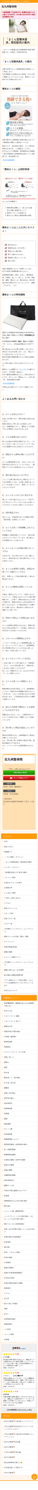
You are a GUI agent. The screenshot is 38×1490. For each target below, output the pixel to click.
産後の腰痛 (8, 1170)
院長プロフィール (10, 908)
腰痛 (5, 1119)
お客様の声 (8, 888)
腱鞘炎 (6, 1088)
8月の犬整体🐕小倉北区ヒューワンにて (18, 1421)
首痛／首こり (9, 1057)
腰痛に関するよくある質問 (14, 970)
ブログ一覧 (8, 924)
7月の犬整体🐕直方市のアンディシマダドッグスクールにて (18, 1428)
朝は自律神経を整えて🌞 (13, 1462)
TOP (5, 841)
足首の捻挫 (8, 1257)
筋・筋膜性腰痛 (10, 1149)
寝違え (6, 1062)
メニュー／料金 (10, 877)
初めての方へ (9, 847)
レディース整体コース (12, 957)
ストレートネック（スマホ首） (15, 1052)
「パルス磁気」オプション (14, 857)
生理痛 (6, 1339)
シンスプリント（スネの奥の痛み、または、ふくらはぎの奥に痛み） (18, 1217)
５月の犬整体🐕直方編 (12, 1452)
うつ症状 (7, 1329)
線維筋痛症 (8, 1324)
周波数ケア (8, 852)
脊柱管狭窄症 (9, 1180)
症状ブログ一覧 (10, 918)
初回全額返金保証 (10, 947)
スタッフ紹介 (9, 913)
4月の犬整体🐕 (9, 1473)
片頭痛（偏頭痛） (10, 1036)
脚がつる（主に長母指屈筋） (14, 1224)
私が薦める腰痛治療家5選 (13, 975)
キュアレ (23, 369)
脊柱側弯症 (8, 1103)
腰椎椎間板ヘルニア (11, 1139)
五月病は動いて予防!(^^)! (13, 1467)
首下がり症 (8, 1011)
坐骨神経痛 (8, 1134)
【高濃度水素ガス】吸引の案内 (15, 872)
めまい (6, 1314)
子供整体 (7, 1262)
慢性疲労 (7, 1288)
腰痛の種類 (8, 952)
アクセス (7, 903)
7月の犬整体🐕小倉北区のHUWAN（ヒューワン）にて (19, 1435)
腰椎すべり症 (9, 1185)
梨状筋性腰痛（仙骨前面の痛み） (16, 1144)
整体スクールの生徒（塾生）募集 (16, 936)
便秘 (5, 1309)
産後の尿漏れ (9, 1268)
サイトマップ (9, 942)
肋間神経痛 (8, 1108)
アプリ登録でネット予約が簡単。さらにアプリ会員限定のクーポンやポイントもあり (18, 982)
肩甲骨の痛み (9, 1098)
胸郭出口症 (8, 1026)
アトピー (7, 1293)
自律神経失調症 (10, 1319)
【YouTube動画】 (8, 160)
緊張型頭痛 (8, 1042)
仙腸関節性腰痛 (10, 1175)
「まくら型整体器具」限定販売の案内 (18, 862)
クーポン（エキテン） (12, 867)
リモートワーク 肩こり (12, 1021)
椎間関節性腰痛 (10, 1154)
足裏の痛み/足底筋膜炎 (12, 1237)
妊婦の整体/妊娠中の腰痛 (13, 1283)
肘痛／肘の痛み (10, 1093)
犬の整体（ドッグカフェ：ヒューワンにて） (18, 930)
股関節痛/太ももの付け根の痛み (15, 1201)
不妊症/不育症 (9, 1278)
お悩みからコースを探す (13, 882)
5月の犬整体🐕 (9, 1457)
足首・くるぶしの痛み (12, 1252)
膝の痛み (7, 1206)
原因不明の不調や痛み (12, 1031)
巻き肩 (6, 1072)
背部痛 (6, 1113)
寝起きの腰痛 (9, 1165)
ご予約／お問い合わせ (12, 898)
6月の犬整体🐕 (9, 1447)
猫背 (5, 1067)
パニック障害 (9, 1334)
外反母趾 (7, 1242)
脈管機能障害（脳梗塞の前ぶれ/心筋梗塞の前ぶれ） (19, 1004)
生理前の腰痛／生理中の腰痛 (14, 1160)
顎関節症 (7, 1047)
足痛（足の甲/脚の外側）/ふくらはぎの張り (19, 1230)
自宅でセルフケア (10, 990)
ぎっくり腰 (8, 1129)
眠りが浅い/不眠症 (11, 1303)
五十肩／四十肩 (10, 1083)
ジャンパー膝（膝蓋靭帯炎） (14, 1211)
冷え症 (6, 1298)
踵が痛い (7, 1247)
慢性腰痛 (7, 1124)
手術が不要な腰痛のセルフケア (15, 1190)
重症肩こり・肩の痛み (12, 1077)
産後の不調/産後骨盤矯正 (13, 1273)
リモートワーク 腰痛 (11, 1016)
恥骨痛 (6, 1196)
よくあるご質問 (10, 893)
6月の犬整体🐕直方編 (12, 1442)
